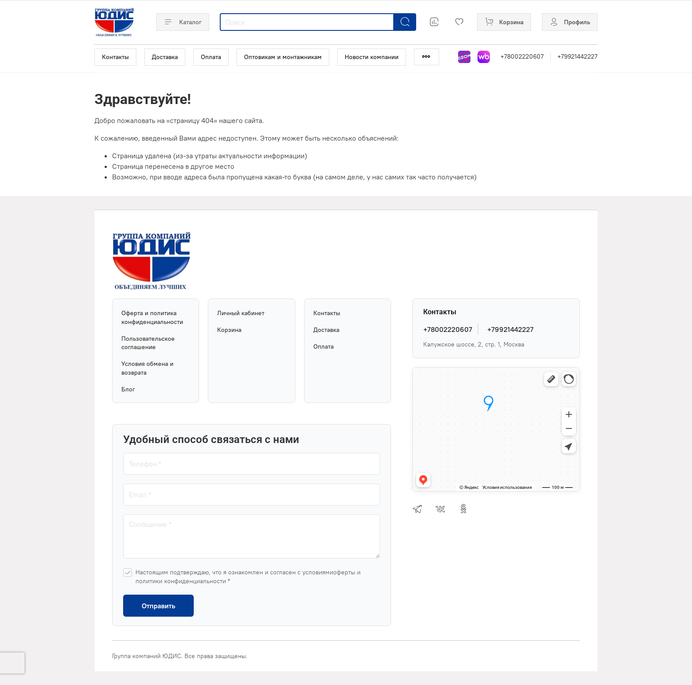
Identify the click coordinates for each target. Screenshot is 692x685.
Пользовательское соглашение (148, 343)
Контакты (115, 57)
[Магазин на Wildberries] (484, 57)
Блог (128, 389)
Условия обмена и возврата (147, 368)
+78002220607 (522, 56)
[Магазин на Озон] (464, 57)
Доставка (165, 57)
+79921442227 (577, 56)
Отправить (158, 605)
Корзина (229, 330)
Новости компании (372, 57)
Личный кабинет (240, 313)
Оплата (211, 57)
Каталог (183, 22)
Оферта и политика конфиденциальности (152, 317)
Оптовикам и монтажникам (283, 57)
